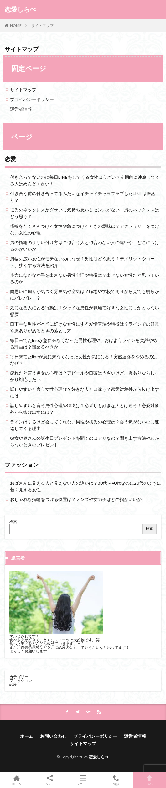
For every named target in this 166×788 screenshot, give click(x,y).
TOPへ (149, 780)
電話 (116, 780)
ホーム (26, 736)
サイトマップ (42, 25)
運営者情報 (21, 109)
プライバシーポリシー (32, 99)
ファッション (22, 464)
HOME (16, 25)
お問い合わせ (53, 736)
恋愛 (10, 158)
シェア (49, 780)
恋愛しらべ (20, 9)
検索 (13, 521)
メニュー (83, 780)
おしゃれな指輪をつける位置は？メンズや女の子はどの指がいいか (76, 499)
